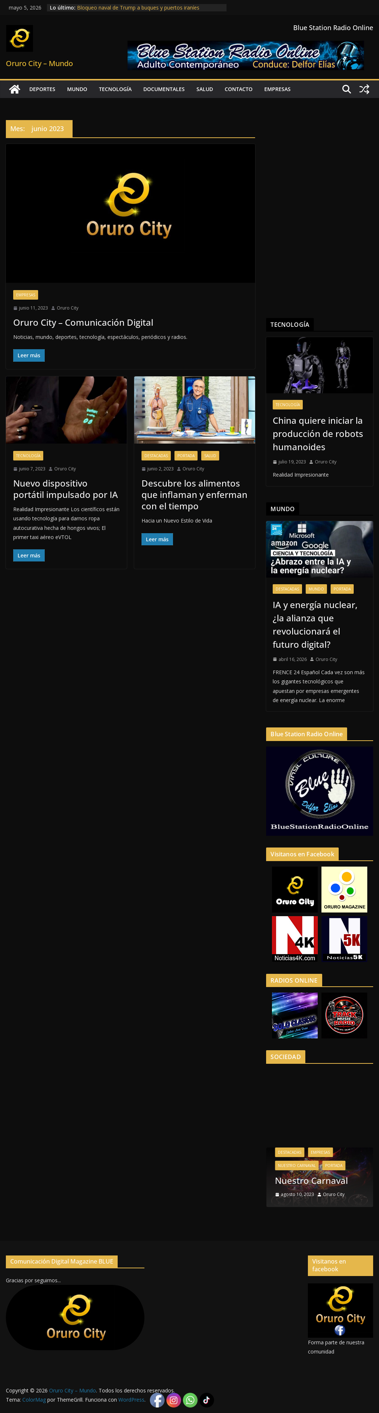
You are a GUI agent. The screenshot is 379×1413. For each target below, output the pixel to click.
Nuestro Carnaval (297, 1165)
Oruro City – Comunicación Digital (83, 322)
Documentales (164, 89)
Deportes (42, 89)
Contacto (239, 89)
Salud (204, 89)
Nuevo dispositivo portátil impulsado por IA (65, 488)
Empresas (277, 89)
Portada (186, 455)
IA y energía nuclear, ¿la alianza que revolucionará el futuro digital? (315, 624)
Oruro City (67, 308)
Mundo (77, 89)
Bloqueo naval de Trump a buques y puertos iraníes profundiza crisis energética (138, 11)
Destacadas (156, 455)
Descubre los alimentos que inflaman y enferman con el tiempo (194, 494)
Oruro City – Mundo (39, 63)
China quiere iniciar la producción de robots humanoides (318, 433)
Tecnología (115, 89)
